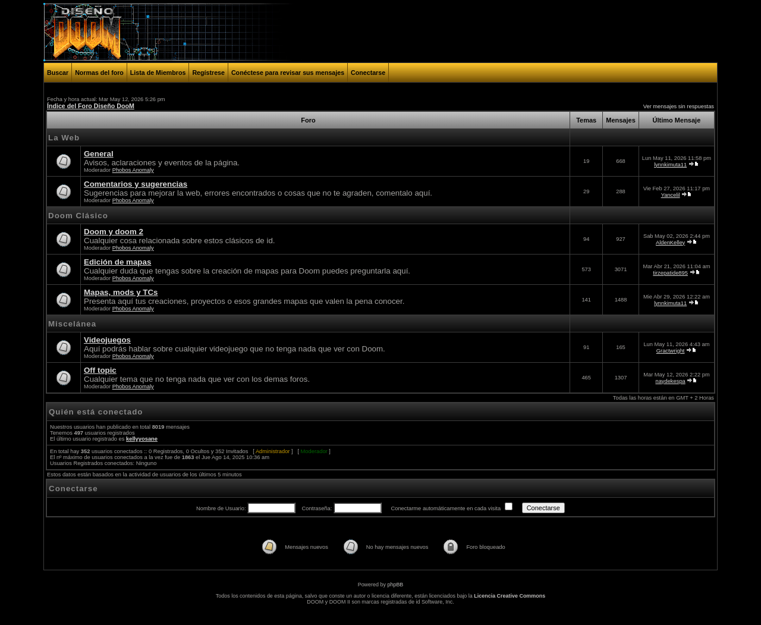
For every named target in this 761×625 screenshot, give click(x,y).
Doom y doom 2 (113, 231)
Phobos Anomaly (133, 170)
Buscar (57, 72)
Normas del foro (99, 72)
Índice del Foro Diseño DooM (90, 105)
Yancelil (670, 195)
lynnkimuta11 (670, 165)
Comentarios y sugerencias (135, 184)
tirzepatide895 (670, 273)
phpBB (395, 585)
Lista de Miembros (158, 72)
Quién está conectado (96, 411)
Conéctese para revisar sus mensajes (287, 72)
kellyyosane (142, 439)
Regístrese (208, 72)
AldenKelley (670, 243)
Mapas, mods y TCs (121, 292)
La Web (64, 137)
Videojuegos (107, 339)
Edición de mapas (117, 261)
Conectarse (368, 72)
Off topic (100, 370)
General (99, 153)
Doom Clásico (78, 215)
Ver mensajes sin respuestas (678, 106)
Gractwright (670, 351)
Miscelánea (72, 323)
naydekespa (670, 381)
